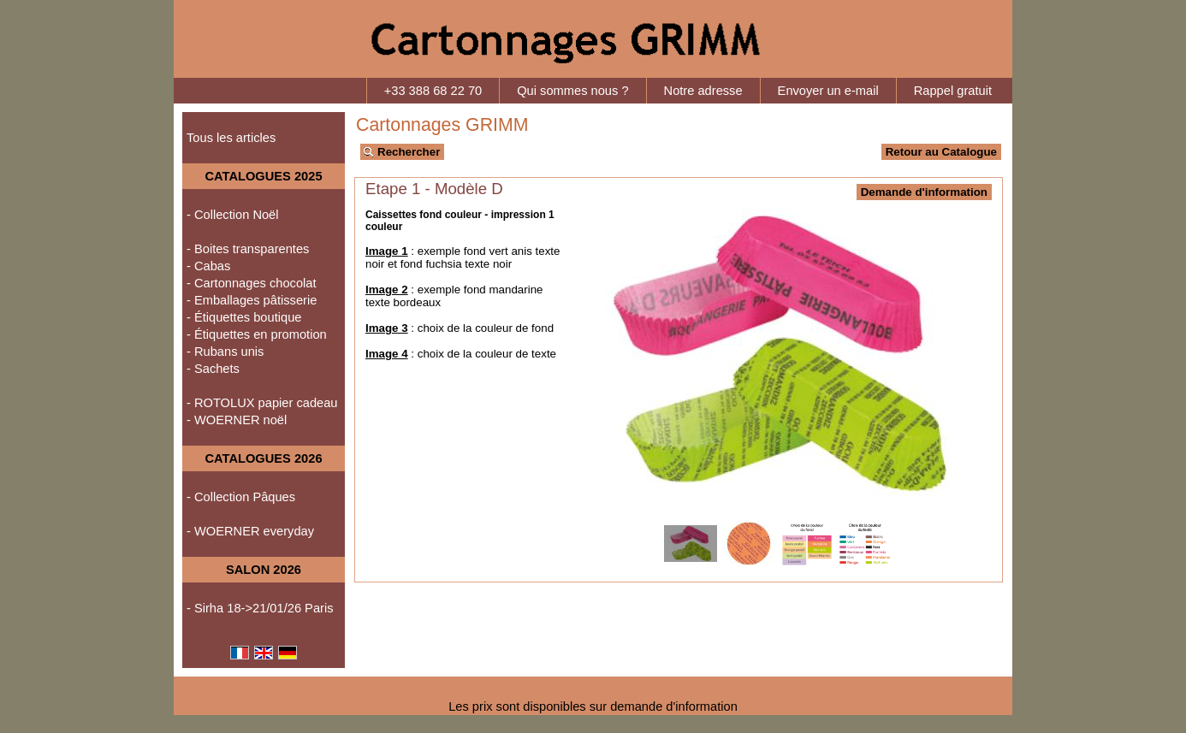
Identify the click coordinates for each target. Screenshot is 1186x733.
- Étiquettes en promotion (257, 334)
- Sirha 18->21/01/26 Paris (260, 608)
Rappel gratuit (953, 91)
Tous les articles (231, 138)
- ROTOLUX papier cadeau (262, 403)
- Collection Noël (233, 215)
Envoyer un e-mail (828, 91)
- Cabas (208, 266)
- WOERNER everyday (250, 531)
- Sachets (213, 368)
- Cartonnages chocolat (252, 283)
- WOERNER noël (237, 420)
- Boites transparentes (248, 249)
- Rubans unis (225, 351)
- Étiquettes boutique (244, 317)
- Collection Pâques (241, 497)
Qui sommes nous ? (572, 91)
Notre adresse (703, 91)
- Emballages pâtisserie (252, 300)
